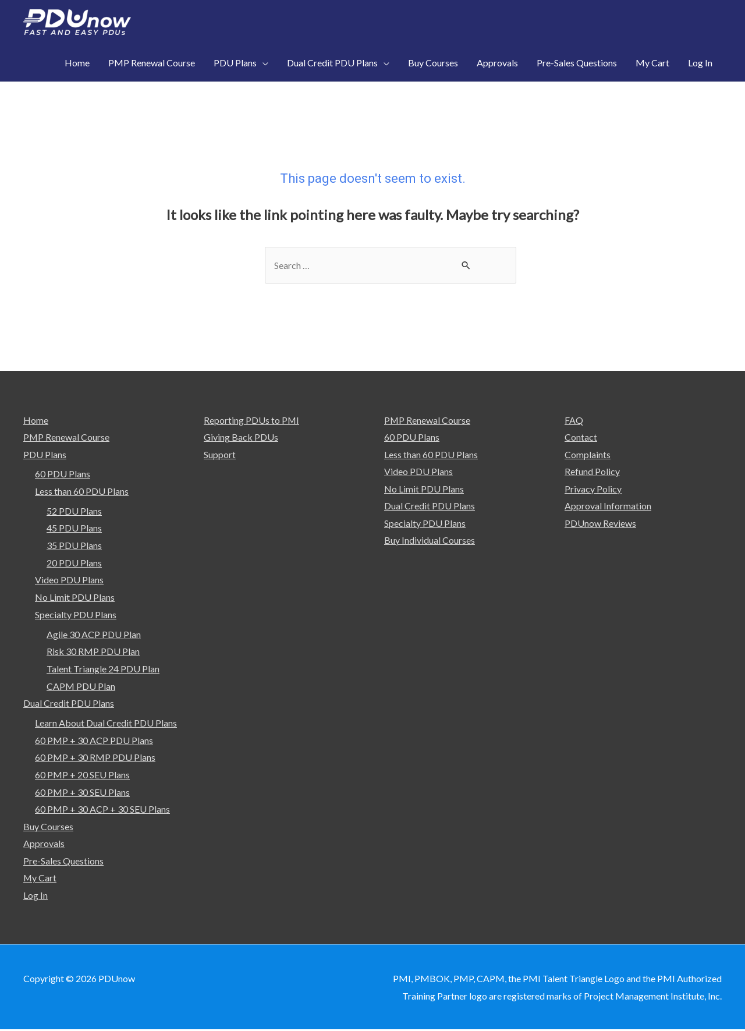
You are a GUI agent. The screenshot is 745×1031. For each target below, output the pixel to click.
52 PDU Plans (74, 511)
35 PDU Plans (74, 545)
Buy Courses (48, 826)
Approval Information (608, 506)
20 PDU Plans (74, 563)
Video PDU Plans (69, 580)
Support (220, 454)
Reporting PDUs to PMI (252, 420)
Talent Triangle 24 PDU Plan (103, 669)
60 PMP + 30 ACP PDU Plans (94, 740)
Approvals (44, 844)
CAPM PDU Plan (81, 686)
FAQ (574, 420)
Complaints (588, 454)
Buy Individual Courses (429, 541)
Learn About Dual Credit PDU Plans (106, 723)
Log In (35, 896)
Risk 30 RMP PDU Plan (93, 651)
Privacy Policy (593, 489)
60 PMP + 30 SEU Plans (82, 792)
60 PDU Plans (62, 474)
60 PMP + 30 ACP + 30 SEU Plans (102, 810)
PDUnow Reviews (600, 523)
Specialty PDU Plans (75, 615)
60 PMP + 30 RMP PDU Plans (95, 758)
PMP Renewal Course (66, 437)
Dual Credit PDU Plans (68, 703)
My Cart (40, 878)
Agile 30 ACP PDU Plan (94, 634)
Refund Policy (592, 471)
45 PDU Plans (74, 528)
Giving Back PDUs (241, 437)
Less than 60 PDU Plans (82, 491)
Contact (581, 437)
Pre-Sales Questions (63, 861)
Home (35, 420)
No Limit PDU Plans (75, 597)
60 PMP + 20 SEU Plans (82, 775)
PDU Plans (44, 454)
